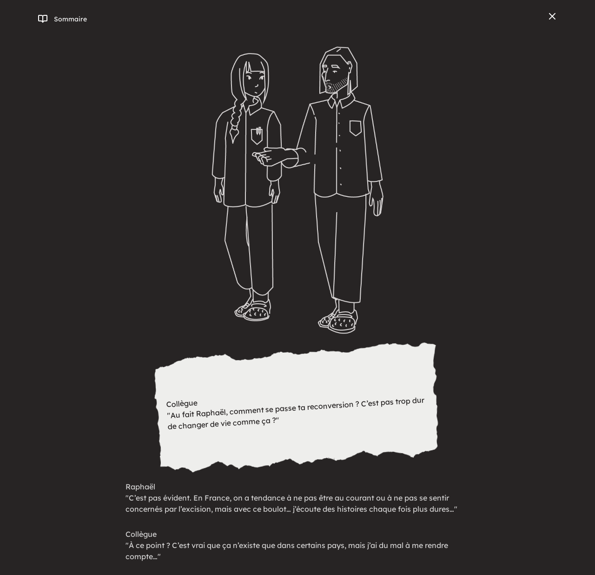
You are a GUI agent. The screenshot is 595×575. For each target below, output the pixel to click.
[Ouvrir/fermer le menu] (62, 19)
